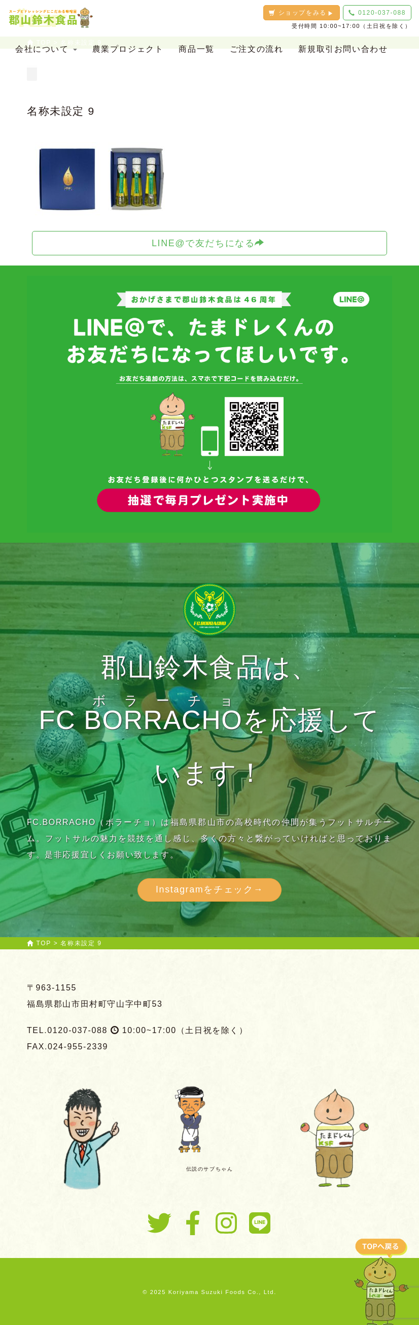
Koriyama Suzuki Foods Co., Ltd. (222, 1292)
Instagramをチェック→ (209, 889)
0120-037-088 (377, 12)
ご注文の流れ (257, 49)
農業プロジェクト (128, 49)
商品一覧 (196, 49)
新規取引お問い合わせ (343, 49)
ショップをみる (301, 12)
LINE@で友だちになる (208, 243)
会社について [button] (46, 49)
